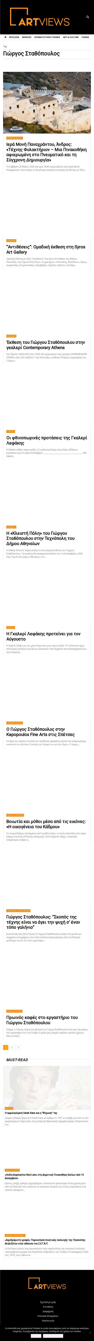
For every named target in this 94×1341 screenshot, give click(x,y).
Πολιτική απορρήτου (53, 1336)
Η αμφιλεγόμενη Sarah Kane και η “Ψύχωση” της (31, 1113)
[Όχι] (90, 1332)
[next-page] (18, 1047)
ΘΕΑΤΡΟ (9, 1108)
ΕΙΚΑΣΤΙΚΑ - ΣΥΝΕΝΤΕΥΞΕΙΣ (18, 911)
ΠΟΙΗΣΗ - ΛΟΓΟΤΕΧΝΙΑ (15, 1235)
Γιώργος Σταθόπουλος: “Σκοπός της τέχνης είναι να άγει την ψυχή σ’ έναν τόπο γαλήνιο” (43, 922)
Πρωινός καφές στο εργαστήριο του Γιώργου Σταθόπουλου (42, 1020)
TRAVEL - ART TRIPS (15, 815)
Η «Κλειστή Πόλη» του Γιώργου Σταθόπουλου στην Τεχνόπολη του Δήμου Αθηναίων (40, 538)
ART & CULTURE (12, 1170)
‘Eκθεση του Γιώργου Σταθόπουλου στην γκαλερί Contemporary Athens (45, 345)
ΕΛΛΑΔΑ (10, 431)
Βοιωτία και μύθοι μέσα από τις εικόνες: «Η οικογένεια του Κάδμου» (46, 824)
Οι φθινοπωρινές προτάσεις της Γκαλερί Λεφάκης (46, 440)
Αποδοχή (36, 1336)
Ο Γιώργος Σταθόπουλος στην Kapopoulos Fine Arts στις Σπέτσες (40, 732)
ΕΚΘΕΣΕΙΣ (11, 240)
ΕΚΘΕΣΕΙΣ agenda (14, 138)
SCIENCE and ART (14, 1011)
